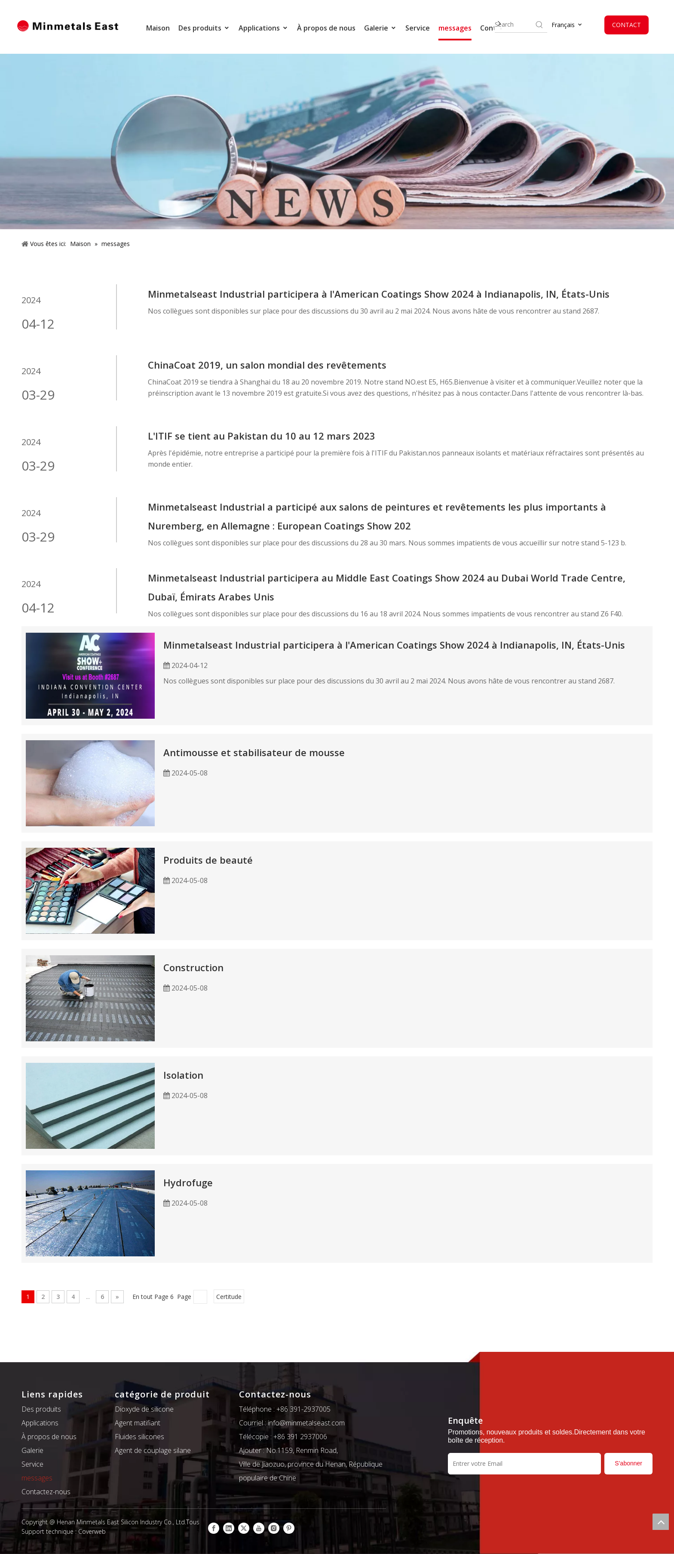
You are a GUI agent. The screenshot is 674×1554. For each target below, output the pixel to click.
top (661, 1522)
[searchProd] (514, 24)
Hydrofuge (188, 1182)
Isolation (183, 1074)
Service (417, 28)
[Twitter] (243, 1528)
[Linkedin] (228, 1528)
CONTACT (626, 25)
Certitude (229, 1296)
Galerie (380, 28)
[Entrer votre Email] (524, 1463)
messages (455, 28)
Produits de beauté (208, 859)
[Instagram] (273, 1528)
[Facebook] (213, 1528)
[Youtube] (258, 1528)
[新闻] (337, 141)
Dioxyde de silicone (144, 1409)
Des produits (204, 28)
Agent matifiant (137, 1423)
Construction (193, 967)
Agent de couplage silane (153, 1450)
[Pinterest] (288, 1528)
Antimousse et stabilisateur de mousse (254, 752)
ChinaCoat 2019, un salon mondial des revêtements (267, 364)
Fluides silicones (139, 1436)
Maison (158, 28)
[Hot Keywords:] (539, 24)
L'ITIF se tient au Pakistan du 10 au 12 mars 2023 (261, 435)
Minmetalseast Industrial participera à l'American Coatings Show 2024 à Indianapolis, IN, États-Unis (379, 293)
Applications (263, 28)
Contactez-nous (45, 1491)
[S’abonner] (628, 1463)
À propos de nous (326, 28)
